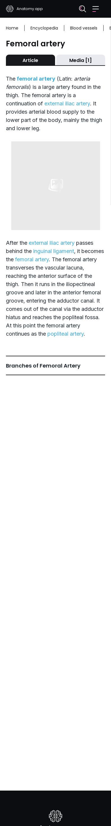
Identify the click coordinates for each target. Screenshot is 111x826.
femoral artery (32, 259)
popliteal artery (65, 334)
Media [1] (80, 60)
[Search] (82, 8)
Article (30, 60)
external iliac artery (67, 103)
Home (12, 28)
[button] (95, 9)
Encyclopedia (44, 28)
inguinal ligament (53, 251)
